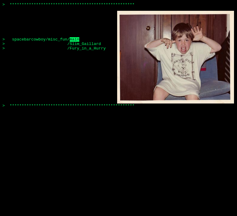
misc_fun (57, 39)
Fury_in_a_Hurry (88, 48)
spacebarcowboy (29, 39)
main (74, 39)
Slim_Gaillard (85, 44)
